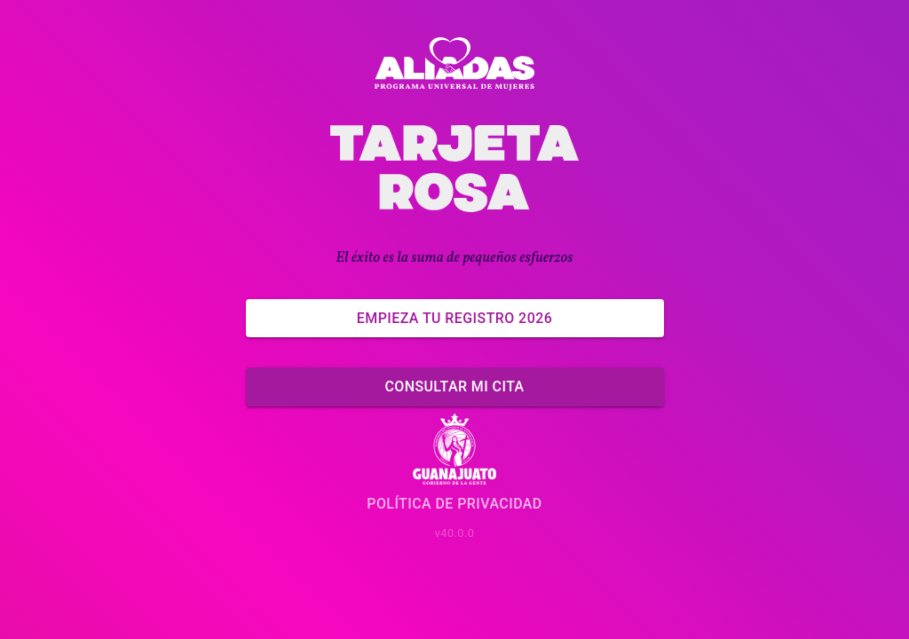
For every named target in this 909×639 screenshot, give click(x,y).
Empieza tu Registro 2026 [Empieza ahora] (455, 318)
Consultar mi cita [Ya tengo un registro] (455, 386)
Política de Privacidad (454, 504)
